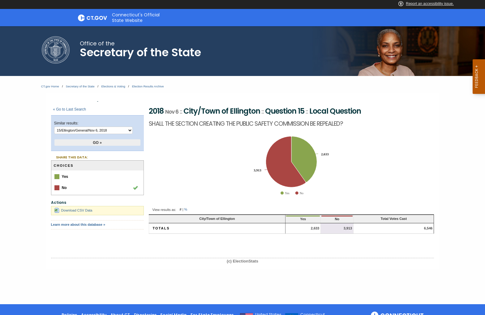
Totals (161, 228)
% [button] (185, 210)
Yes (268, 219)
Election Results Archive (148, 86)
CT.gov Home (50, 86)
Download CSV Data (73, 210)
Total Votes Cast (386, 218)
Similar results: (66, 123)
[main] (242, 165)
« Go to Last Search (69, 109)
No (314, 219)
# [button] (180, 210)
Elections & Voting (113, 86)
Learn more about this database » (78, 224)
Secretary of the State (80, 86)
